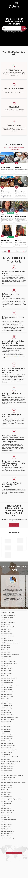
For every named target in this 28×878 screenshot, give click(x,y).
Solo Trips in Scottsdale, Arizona (8, 777)
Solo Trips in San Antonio (7, 680)
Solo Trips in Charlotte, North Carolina (10, 685)
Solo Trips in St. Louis (6, 701)
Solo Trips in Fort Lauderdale (7, 719)
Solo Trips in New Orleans (7, 768)
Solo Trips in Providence (6, 705)
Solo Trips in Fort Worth (6, 812)
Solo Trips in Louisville (6, 808)
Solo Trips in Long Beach (6, 801)
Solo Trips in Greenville (6, 770)
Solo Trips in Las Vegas (6, 740)
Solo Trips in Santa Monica (7, 828)
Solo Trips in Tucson (6, 789)
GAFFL (5, 147)
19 (20, 251)
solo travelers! (17, 356)
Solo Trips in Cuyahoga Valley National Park (11, 799)
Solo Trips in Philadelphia (7, 682)
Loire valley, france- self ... (8, 216)
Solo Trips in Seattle (5, 624)
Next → (24, 251)
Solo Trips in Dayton (5, 826)
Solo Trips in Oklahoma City (7, 838)
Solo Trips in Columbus (6, 673)
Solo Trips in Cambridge (6, 752)
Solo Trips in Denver (5, 631)
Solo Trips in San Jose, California (8, 626)
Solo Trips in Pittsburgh (6, 703)
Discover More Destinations (14, 853)
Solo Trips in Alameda (6, 729)
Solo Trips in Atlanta (5, 629)
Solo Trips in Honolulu (6, 712)
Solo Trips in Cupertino (6, 694)
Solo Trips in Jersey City (6, 633)
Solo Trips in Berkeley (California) (8, 750)
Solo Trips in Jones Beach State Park (9, 757)
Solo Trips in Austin (5, 647)
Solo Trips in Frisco (5, 817)
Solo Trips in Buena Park (6, 738)
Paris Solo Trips (14, 144)
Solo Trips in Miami (5, 759)
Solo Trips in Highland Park (7, 714)
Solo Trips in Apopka (6, 780)
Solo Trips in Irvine (5, 710)
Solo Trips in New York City (7, 636)
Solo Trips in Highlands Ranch (8, 745)
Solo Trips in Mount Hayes (7, 708)
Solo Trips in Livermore (6, 689)
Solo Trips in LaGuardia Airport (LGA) (9, 717)
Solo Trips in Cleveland (6, 787)
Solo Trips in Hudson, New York (8, 615)
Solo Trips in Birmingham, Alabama (9, 663)
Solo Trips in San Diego (6, 659)
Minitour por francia (20, 216)
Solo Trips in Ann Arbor (6, 785)
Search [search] (24, 28)
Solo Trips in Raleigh (5, 754)
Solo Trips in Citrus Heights (7, 747)
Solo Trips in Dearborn (6, 792)
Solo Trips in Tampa (5, 665)
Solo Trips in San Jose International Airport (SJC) (12, 775)
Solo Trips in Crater (5, 815)
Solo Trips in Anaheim (6, 726)
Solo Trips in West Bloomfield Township (10, 761)
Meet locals (5, 356)
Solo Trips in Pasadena (6, 803)
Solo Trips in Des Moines (7, 736)
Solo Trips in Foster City (6, 824)
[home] (14, 7)
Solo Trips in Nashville (6, 721)
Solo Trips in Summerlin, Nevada (8, 819)
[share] (12, 156)
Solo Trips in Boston (5, 649)
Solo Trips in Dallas (5, 645)
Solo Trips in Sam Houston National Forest (10, 643)
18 (17, 251)
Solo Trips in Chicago (6, 620)
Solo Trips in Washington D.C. (8, 622)
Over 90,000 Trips (21, 31)
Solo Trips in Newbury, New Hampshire (10, 654)
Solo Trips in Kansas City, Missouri (9, 678)
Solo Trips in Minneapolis (7, 734)
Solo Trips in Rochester (6, 796)
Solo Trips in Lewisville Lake (7, 766)
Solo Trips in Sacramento (7, 687)
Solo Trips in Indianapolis (7, 668)
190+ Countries (11, 31)
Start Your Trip (14, 525)
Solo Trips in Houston (6, 656)
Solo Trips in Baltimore (6, 698)
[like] (12, 154)
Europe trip (18, 240)
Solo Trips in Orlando (6, 675)
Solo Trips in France (19, 147)
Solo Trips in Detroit (5, 794)
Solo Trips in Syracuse (6, 822)
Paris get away (5, 240)
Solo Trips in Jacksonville (7, 696)
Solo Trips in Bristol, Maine (7, 833)
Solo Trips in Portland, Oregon (8, 661)
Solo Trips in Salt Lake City (7, 743)
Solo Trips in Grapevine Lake (7, 831)
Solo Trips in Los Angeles (7, 617)
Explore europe (5, 167)
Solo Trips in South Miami (7, 691)
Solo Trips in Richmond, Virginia (8, 763)
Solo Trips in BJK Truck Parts (7, 810)
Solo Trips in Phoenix (6, 652)
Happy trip (18, 167)
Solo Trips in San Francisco (7, 640)
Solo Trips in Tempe (5, 806)
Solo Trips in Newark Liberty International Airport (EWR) (14, 782)
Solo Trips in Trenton (6, 638)
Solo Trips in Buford (5, 731)
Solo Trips (11, 147)
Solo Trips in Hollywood (6, 724)
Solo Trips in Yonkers (6, 670)
